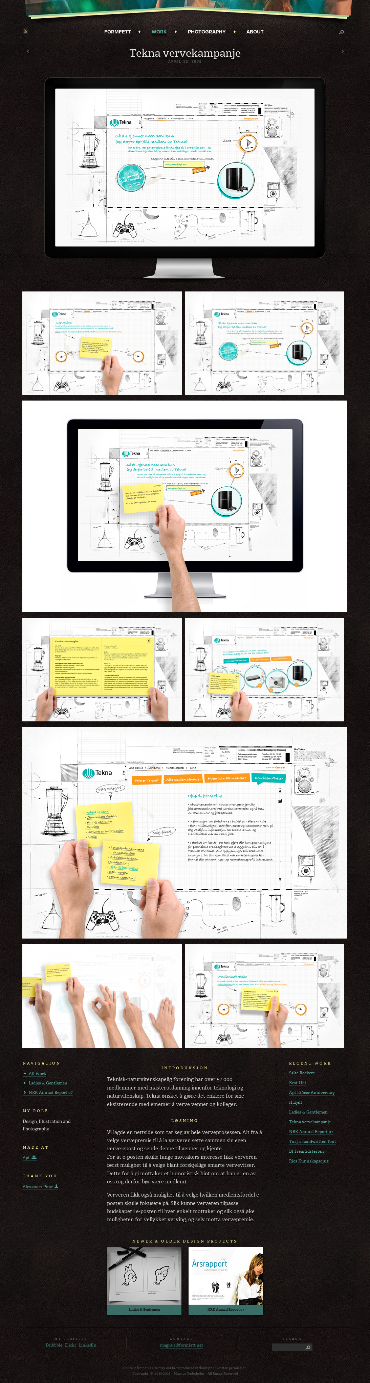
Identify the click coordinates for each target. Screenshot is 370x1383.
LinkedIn (87, 1345)
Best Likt (297, 1082)
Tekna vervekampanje (310, 1122)
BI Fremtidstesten (306, 1151)
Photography (207, 32)
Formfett (117, 32)
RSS (25, 31)
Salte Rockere (302, 1073)
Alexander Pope (38, 1186)
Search (343, 34)
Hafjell (295, 1102)
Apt (26, 1157)
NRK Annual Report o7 (51, 1092)
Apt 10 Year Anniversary (312, 1092)
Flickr (70, 1345)
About (255, 32)
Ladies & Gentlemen (48, 1083)
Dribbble (54, 1345)
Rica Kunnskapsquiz (309, 1161)
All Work (37, 1073)
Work (159, 32)
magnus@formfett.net (181, 1345)
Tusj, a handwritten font (312, 1141)
